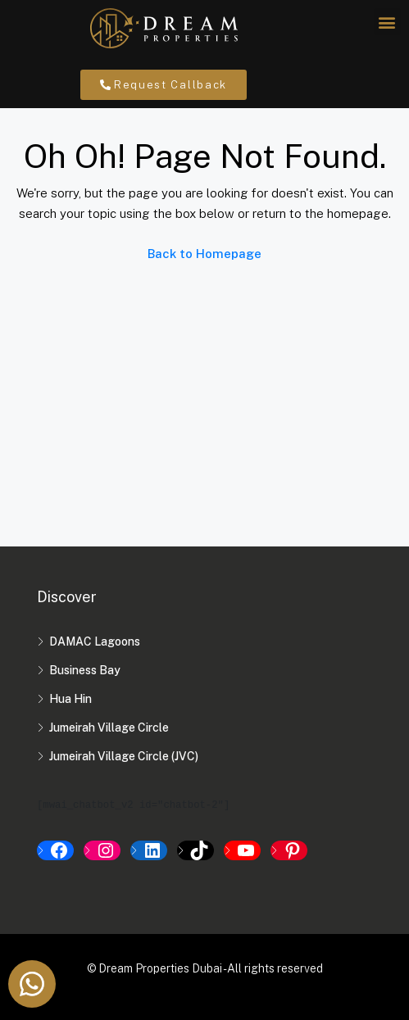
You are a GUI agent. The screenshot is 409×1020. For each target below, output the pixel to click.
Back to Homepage (204, 254)
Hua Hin (70, 698)
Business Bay (84, 670)
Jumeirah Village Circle (109, 727)
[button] (387, 21)
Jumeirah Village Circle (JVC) (123, 756)
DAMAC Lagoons (94, 641)
